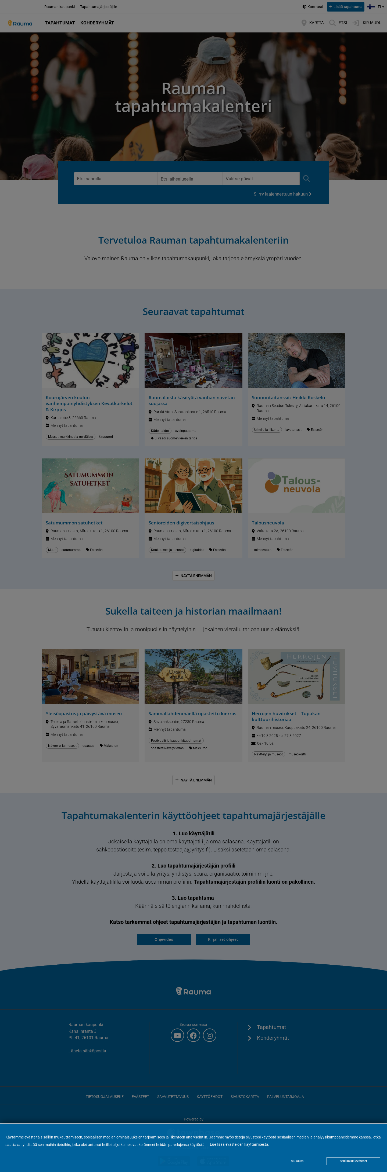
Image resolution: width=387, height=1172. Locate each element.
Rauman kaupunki (59, 7)
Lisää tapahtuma (348, 7)
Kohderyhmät (97, 22)
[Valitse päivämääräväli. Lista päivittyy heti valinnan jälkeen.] (261, 178)
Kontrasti (315, 7)
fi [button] (376, 6)
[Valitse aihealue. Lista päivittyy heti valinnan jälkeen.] (190, 178)
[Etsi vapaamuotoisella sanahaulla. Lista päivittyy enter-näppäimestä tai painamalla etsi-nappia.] (116, 178)
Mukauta (297, 1161)
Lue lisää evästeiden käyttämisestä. (239, 1144)
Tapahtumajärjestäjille (98, 7)
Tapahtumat (60, 22)
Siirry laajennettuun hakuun (281, 194)
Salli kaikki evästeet (353, 1161)
